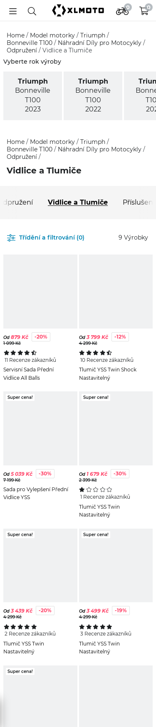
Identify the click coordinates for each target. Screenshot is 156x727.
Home (16, 35)
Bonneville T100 (30, 43)
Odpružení (23, 50)
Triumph (93, 35)
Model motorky (53, 35)
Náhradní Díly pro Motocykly (100, 43)
